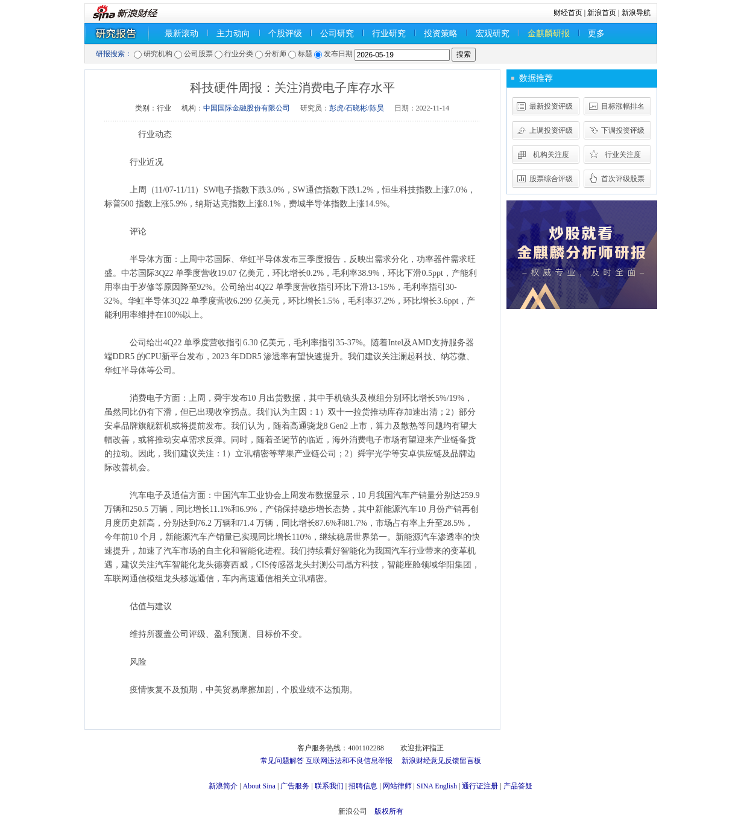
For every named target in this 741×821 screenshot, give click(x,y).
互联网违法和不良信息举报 (349, 760)
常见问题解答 (282, 760)
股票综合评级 (551, 178)
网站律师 (397, 786)
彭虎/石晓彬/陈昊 (356, 108)
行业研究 (389, 33)
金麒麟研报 (549, 33)
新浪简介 (223, 786)
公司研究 (337, 33)
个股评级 (285, 33)
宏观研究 (492, 33)
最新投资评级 (551, 106)
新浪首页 (601, 12)
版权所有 (388, 811)
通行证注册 (480, 786)
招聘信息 (362, 786)
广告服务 (294, 786)
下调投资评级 (623, 130)
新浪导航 (636, 12)
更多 (596, 33)
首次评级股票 (623, 178)
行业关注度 (623, 154)
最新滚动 (181, 33)
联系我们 (329, 786)
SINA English (437, 786)
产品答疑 (517, 786)
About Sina (259, 786)
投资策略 (441, 33)
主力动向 (233, 33)
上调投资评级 (551, 130)
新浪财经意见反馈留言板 (441, 760)
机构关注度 (551, 154)
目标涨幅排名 (623, 106)
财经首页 (567, 12)
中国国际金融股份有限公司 (246, 108)
